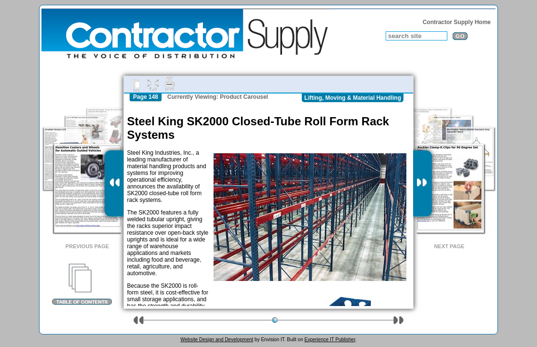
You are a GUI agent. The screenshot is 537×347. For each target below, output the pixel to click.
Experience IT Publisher (329, 339)
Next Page (449, 246)
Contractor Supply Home (457, 22)
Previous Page (87, 246)
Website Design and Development (216, 339)
